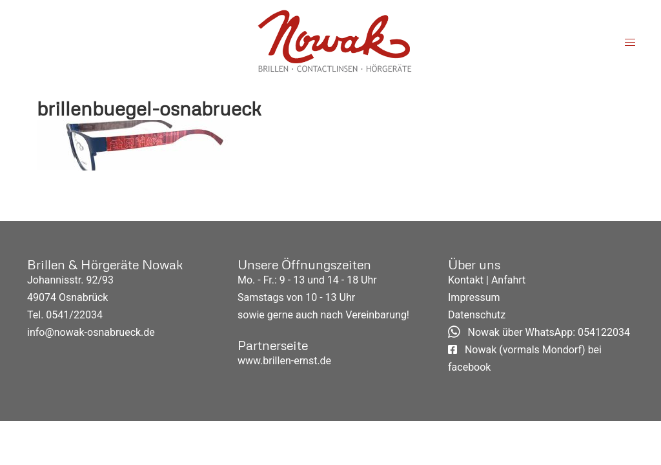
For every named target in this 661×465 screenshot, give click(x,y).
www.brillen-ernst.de (284, 361)
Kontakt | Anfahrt (486, 280)
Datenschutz (476, 315)
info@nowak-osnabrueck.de (91, 332)
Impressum (474, 297)
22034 (88, 315)
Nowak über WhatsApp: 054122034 (539, 332)
